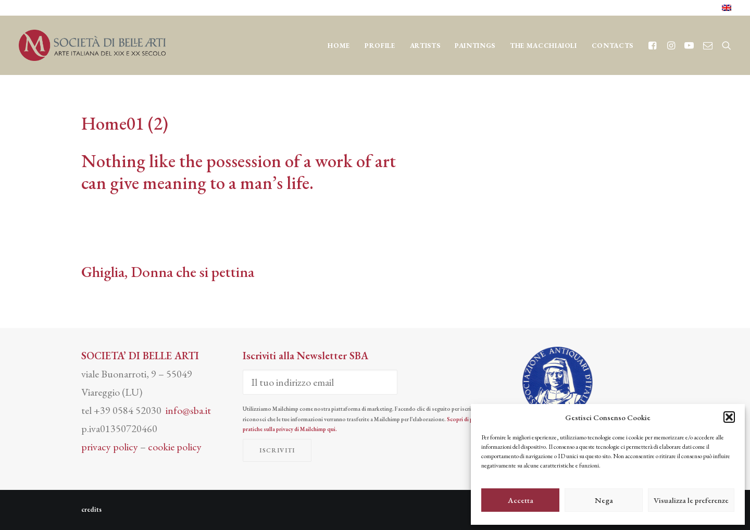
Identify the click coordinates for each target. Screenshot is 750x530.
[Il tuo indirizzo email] (320, 382)
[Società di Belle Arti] (92, 45)
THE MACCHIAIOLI (543, 45)
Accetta (520, 500)
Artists (425, 45)
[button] (729, 417)
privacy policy (109, 446)
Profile (380, 45)
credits (91, 509)
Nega (604, 500)
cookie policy (175, 446)
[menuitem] (726, 8)
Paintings (475, 45)
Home (339, 45)
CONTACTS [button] (612, 45)
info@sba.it (188, 410)
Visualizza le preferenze (691, 500)
